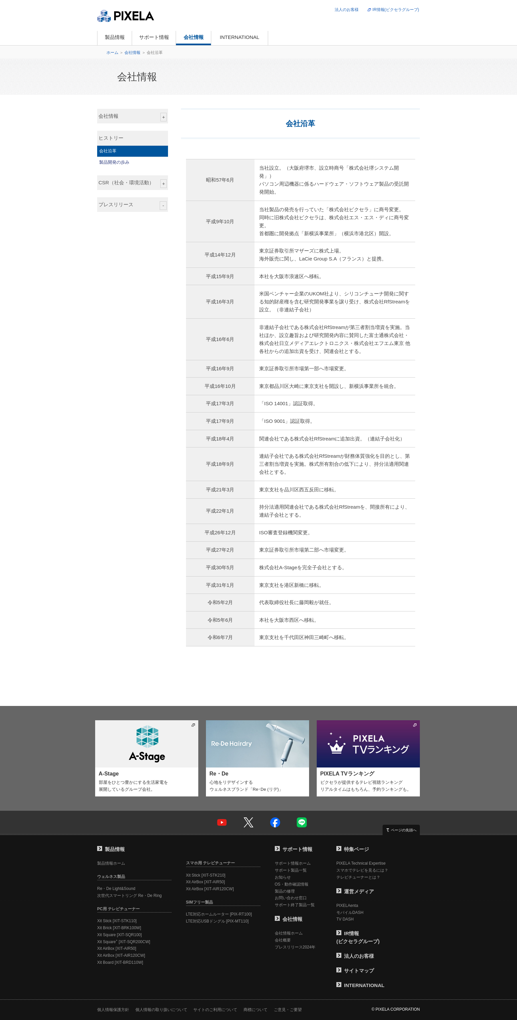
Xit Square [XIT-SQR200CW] (123, 941)
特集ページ (352, 849)
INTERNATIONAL (239, 37)
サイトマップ (355, 970)
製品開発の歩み (114, 162)
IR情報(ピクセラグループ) (396, 9)
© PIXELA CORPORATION (396, 1009)
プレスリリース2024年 (295, 947)
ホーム (112, 53)
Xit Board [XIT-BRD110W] (120, 962)
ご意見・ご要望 (288, 1009)
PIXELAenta (347, 905)
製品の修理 (285, 891)
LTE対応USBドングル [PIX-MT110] (217, 921)
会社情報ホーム (289, 933)
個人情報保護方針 (113, 1009)
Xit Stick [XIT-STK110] (117, 921)
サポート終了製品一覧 (295, 905)
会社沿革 (107, 150)
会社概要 (283, 940)
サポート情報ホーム (293, 863)
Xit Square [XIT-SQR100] (119, 935)
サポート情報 (154, 37)
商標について (255, 1009)
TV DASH (345, 919)
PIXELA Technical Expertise (361, 863)
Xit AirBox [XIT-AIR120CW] (121, 955)
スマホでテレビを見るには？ (362, 870)
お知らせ (283, 877)
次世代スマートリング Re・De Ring (129, 895)
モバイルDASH (349, 912)
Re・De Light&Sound (116, 888)
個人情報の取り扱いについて (161, 1009)
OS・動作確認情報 (291, 884)
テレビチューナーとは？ (358, 877)
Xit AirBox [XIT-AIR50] (116, 948)
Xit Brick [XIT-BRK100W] (119, 928)
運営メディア (355, 891)
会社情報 (194, 37)
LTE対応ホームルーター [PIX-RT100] (219, 914)
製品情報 (115, 37)
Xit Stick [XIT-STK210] (206, 875)
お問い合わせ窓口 (291, 898)
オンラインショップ (299, 38)
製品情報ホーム (111, 863)
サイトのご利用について (215, 1009)
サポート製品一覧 (291, 870)
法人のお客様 (347, 9)
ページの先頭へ (404, 830)
